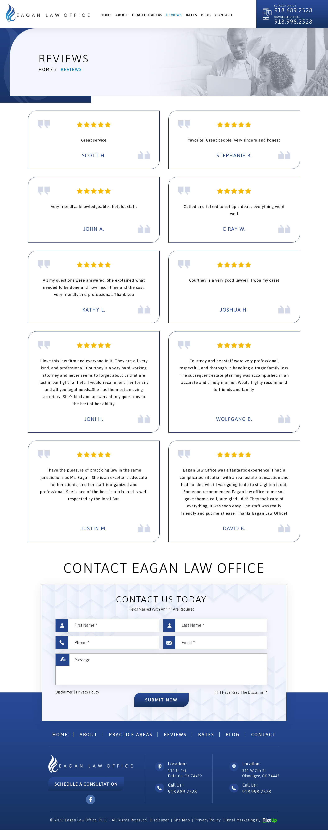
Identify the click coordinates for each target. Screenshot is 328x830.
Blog (206, 15)
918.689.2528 (293, 10)
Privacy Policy (87, 692)
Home (106, 15)
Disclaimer (64, 692)
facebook (90, 799)
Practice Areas (147, 15)
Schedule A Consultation (86, 783)
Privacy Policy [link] (208, 820)
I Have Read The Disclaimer (243, 692)
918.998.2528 (293, 21)
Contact (224, 15)
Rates (191, 15)
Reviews (174, 15)
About (121, 15)
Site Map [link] (182, 820)
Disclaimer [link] (159, 820)
